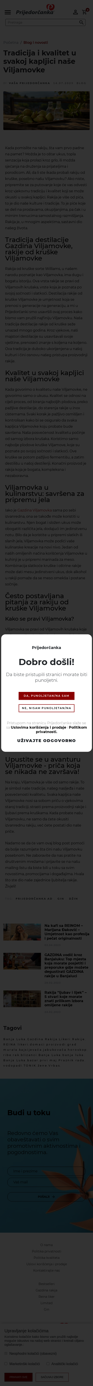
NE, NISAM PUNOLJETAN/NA (46, 708)
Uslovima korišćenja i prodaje (38, 727)
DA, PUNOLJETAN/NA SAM (46, 695)
